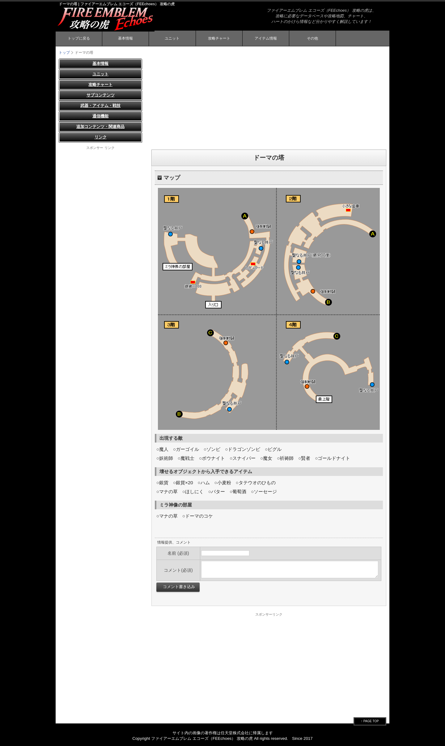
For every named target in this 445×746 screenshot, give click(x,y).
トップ (64, 52)
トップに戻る (79, 38)
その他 (312, 38)
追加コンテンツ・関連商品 (100, 126)
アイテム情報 (266, 38)
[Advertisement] (268, 101)
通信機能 (100, 116)
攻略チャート (219, 38)
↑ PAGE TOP (370, 721)
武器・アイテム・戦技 (100, 105)
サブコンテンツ (101, 95)
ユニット (172, 38)
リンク (101, 137)
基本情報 (125, 38)
